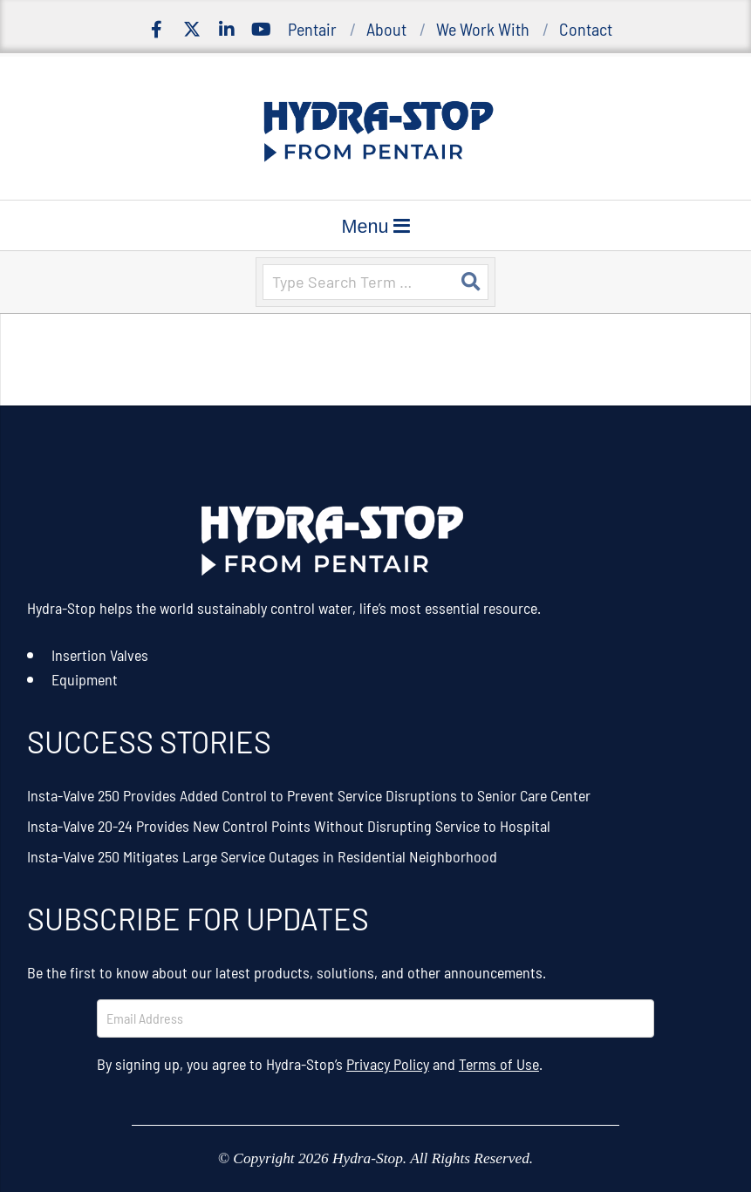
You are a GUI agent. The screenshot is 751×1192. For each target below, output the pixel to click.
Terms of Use (499, 1063)
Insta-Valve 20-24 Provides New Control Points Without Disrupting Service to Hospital (288, 825)
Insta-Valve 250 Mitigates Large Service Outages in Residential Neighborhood (262, 856)
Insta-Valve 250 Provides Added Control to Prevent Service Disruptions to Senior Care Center (309, 795)
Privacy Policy (387, 1063)
